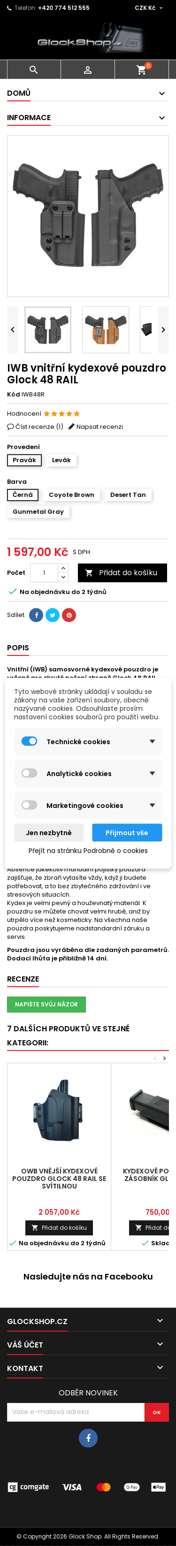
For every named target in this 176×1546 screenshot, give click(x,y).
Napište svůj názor (46, 1004)
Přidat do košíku (121, 572)
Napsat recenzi (100, 426)
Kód (13, 394)
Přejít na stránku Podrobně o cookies (88, 850)
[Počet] (44, 573)
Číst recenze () (39, 426)
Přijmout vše (127, 832)
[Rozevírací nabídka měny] (150, 8)
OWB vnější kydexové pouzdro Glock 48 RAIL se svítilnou (59, 1178)
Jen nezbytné (49, 832)
